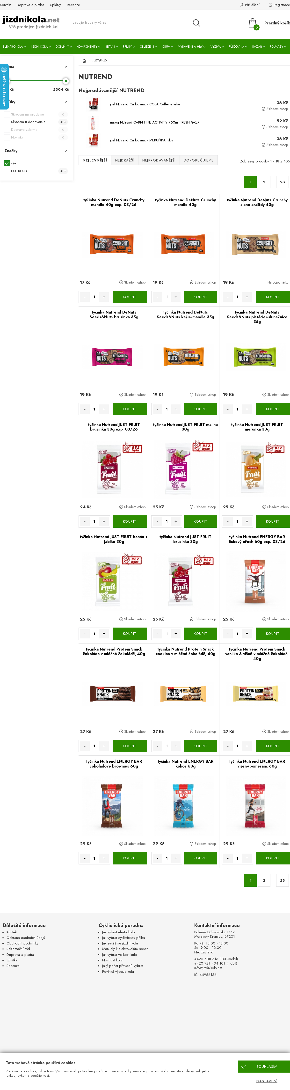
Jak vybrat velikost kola (119, 954)
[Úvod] (83, 61)
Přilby (127, 46)
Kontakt (5, 4)
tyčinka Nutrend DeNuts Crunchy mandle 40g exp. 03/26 (113, 202)
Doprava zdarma (39, 130)
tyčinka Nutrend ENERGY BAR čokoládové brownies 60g (114, 764)
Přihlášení (252, 4)
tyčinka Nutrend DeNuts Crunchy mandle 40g (185, 202)
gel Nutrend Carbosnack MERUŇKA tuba (141, 140)
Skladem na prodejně (39, 114)
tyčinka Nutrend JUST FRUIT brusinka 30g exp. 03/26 (114, 427)
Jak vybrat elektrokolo (118, 932)
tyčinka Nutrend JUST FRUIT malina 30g (185, 427)
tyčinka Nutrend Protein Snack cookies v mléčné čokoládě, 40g (185, 651)
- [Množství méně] (85, 297)
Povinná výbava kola (118, 971)
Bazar (257, 46)
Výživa (215, 46)
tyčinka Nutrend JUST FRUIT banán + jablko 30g (114, 539)
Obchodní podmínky (22, 943)
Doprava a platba (30, 4)
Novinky (39, 137)
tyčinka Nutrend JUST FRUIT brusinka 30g (185, 539)
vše (13, 163)
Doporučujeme (199, 160)
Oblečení (147, 46)
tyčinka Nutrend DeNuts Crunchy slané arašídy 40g (257, 202)
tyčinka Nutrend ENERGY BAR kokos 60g (185, 764)
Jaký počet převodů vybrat (122, 965)
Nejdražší (125, 160)
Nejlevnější (95, 160)
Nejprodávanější (159, 160)
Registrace (282, 4)
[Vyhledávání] (196, 23)
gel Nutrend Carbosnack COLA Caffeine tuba (145, 104)
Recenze (73, 4)
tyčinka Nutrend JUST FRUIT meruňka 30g (257, 427)
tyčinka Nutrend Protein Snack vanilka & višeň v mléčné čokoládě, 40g (257, 653)
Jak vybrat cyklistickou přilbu (123, 937)
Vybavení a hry (190, 46)
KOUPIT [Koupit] (130, 297)
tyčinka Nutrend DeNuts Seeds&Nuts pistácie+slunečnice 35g (257, 316)
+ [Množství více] (103, 297)
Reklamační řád (18, 948)
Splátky (55, 4)
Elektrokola (13, 46)
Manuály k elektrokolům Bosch (125, 948)
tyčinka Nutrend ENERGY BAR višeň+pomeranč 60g (257, 764)
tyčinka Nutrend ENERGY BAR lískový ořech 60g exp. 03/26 (257, 539)
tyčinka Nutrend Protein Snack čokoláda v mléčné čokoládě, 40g (114, 651)
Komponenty (87, 46)
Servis (110, 46)
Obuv (166, 46)
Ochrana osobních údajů (26, 937)
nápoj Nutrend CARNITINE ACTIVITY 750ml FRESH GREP (155, 122)
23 (282, 182)
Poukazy (276, 46)
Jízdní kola (39, 46)
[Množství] (94, 297)
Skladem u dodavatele (39, 122)
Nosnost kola (112, 960)
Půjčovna (236, 46)
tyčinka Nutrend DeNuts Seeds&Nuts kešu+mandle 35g (185, 314)
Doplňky (62, 46)
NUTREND (39, 171)
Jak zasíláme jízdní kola (120, 943)
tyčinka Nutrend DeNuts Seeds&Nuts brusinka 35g (114, 314)
